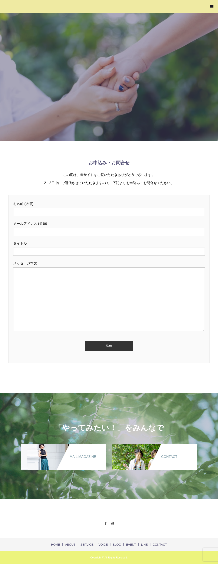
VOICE (103, 544)
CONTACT (160, 544)
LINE (144, 544)
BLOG (117, 544)
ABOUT (70, 544)
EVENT (131, 544)
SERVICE (86, 544)
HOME (55, 544)
